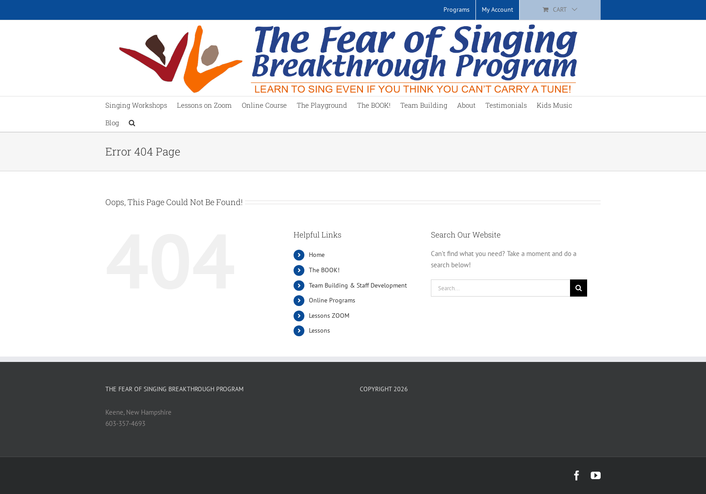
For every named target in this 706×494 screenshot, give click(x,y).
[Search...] (500, 288)
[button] (132, 123)
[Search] (578, 288)
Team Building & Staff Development (358, 285)
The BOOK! (324, 270)
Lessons (319, 330)
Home (317, 255)
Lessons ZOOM (329, 315)
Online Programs (332, 300)
